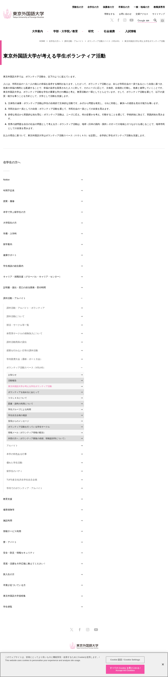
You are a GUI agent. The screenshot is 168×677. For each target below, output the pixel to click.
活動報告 (12, 380)
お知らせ (12, 375)
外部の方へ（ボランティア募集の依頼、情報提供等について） (37, 438)
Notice (6, 179)
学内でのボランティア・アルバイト (24, 488)
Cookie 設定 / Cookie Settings (125, 659)
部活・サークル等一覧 (18, 325)
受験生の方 (77, 7)
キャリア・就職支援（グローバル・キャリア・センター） (32, 276)
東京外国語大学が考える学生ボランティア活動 (30, 386)
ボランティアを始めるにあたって (23, 392)
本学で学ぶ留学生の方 (14, 212)
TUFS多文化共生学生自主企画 (22, 479)
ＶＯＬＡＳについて (17, 398)
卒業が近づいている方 (14, 585)
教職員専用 (159, 7)
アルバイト (12, 445)
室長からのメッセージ (18, 421)
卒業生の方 (124, 7)
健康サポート (10, 255)
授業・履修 (8, 201)
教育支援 (7, 499)
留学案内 (7, 244)
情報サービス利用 (12, 531)
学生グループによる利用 (19, 409)
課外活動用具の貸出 (17, 342)
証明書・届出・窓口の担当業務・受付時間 (24, 287)
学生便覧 (7, 606)
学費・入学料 (10, 233)
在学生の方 (93, 7)
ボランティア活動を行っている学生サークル (29, 427)
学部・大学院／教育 (65, 31)
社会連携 (109, 31)
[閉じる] (162, 664)
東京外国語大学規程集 (14, 596)
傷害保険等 (8, 509)
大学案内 (37, 31)
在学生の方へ (54, 41)
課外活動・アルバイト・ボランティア (26, 308)
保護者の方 (108, 7)
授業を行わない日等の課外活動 (22, 350)
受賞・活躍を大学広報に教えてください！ (24, 563)
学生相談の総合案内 (13, 266)
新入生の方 (8, 574)
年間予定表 (8, 190)
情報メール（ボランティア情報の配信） (27, 432)
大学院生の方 (10, 222)
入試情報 (130, 31)
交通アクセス (142, 14)
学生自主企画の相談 (17, 415)
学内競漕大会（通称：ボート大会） (24, 359)
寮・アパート (10, 542)
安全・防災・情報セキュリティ (19, 552)
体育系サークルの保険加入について (24, 333)
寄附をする (109, 14)
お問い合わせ (125, 14)
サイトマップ (158, 14)
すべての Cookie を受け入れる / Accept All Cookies (125, 669)
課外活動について (15, 316)
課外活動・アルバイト (74, 41)
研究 (91, 31)
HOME (42, 41)
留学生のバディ (14, 471)
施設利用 (7, 520)
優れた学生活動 (14, 462)
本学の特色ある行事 (17, 454)
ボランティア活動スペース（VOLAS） (104, 41)
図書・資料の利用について (20, 403)
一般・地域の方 (141, 7)
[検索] (146, 21)
